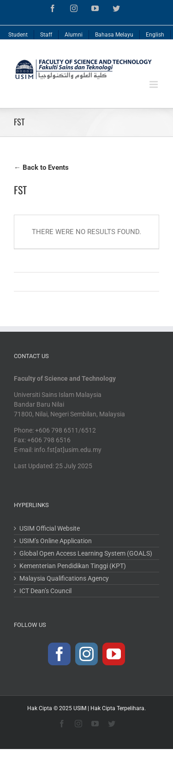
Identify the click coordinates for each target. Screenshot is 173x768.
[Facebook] (59, 654)
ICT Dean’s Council (45, 591)
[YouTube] (113, 654)
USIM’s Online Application (55, 541)
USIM (79, 708)
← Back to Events (41, 167)
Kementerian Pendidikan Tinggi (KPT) (72, 566)
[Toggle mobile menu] (154, 84)
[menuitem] (18, 32)
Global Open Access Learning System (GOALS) (85, 553)
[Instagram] (86, 654)
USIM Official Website (49, 528)
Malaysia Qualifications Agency (64, 578)
